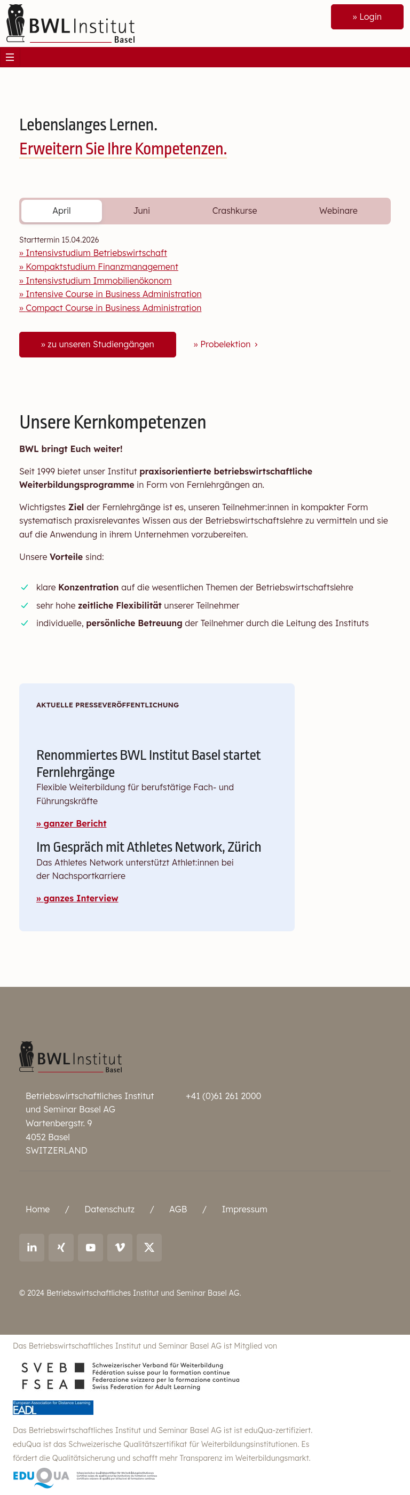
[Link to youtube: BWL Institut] (90, 1248)
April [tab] (61, 210)
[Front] (70, 22)
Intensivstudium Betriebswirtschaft (96, 252)
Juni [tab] (141, 210)
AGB (178, 1209)
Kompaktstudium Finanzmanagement (102, 266)
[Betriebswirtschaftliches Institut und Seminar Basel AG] (70, 1055)
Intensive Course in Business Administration (113, 294)
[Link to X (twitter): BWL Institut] (149, 1248)
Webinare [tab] (338, 210)
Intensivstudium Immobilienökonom (98, 280)
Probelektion (230, 344)
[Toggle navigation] (10, 57)
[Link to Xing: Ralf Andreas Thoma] (61, 1248)
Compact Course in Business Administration (113, 307)
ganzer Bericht (75, 823)
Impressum (244, 1209)
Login (370, 16)
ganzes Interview (81, 898)
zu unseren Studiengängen (101, 344)
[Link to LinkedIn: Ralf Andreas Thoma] (31, 1248)
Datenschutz (109, 1209)
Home (38, 1209)
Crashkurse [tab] (234, 210)
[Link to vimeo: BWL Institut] (119, 1248)
